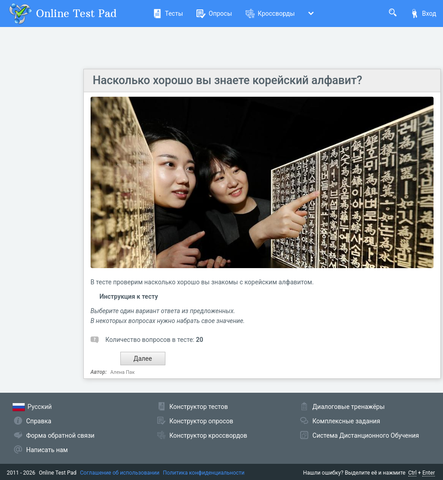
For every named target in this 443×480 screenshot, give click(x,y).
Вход (423, 13)
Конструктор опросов (201, 421)
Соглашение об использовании (120, 473)
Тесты (168, 13)
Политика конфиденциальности (204, 473)
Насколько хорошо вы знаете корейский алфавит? (227, 80)
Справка (38, 421)
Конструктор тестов (198, 406)
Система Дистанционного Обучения (365, 435)
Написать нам (47, 449)
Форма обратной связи (60, 435)
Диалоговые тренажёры (348, 406)
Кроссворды (270, 13)
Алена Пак (122, 372)
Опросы (214, 13)
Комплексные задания (346, 421)
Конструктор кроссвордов (208, 435)
